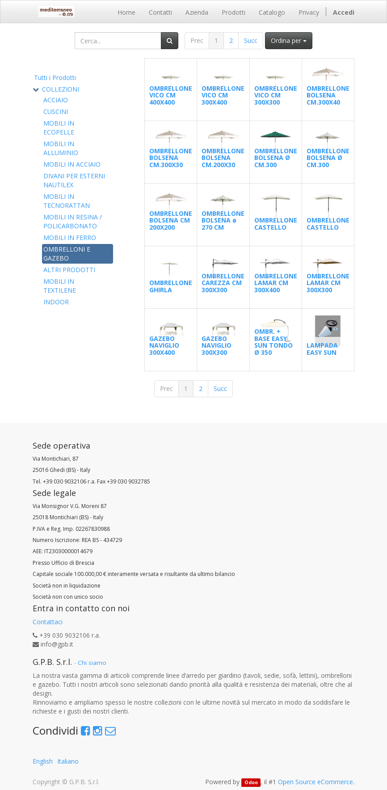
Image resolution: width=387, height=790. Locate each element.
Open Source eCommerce (315, 781)
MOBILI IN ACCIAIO (72, 164)
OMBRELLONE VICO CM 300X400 (223, 95)
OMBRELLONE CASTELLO (275, 223)
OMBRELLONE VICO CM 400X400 (170, 95)
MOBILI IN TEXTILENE (59, 285)
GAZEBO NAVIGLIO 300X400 (164, 345)
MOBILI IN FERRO (69, 237)
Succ (250, 40)
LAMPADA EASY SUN (322, 348)
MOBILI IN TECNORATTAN (66, 201)
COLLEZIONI (60, 89)
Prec (196, 40)
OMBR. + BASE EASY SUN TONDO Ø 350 (273, 341)
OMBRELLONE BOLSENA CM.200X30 (223, 158)
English (43, 761)
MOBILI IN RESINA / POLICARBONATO (72, 221)
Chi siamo (92, 663)
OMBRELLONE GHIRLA (170, 286)
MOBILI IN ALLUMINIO (60, 148)
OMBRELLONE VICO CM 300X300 (275, 95)
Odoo (251, 782)
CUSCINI (55, 111)
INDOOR (56, 302)
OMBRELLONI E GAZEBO (66, 253)
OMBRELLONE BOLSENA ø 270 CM (223, 220)
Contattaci (48, 622)
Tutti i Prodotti (55, 77)
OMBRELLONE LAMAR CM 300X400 (275, 283)
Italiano (68, 761)
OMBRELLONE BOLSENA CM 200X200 (170, 220)
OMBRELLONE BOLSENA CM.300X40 (328, 95)
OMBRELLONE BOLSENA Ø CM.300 (275, 158)
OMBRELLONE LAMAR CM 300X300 (328, 283)
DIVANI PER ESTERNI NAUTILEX (74, 180)
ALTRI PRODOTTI (69, 269)
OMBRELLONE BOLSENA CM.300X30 (170, 158)
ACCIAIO (55, 100)
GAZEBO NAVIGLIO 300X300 (216, 345)
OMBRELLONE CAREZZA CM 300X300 (223, 283)
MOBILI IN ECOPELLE (58, 127)
